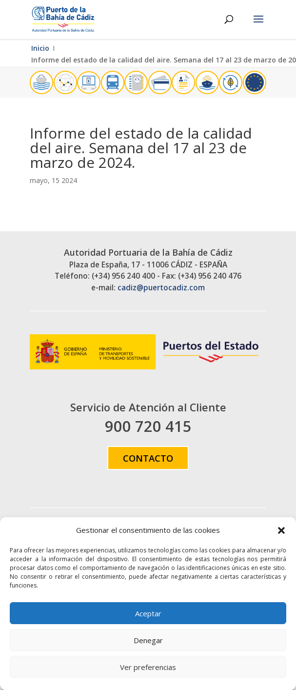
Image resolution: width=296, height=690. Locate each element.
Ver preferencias (148, 667)
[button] (281, 530)
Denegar (148, 640)
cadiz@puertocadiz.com (161, 288)
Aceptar (148, 613)
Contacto (148, 458)
